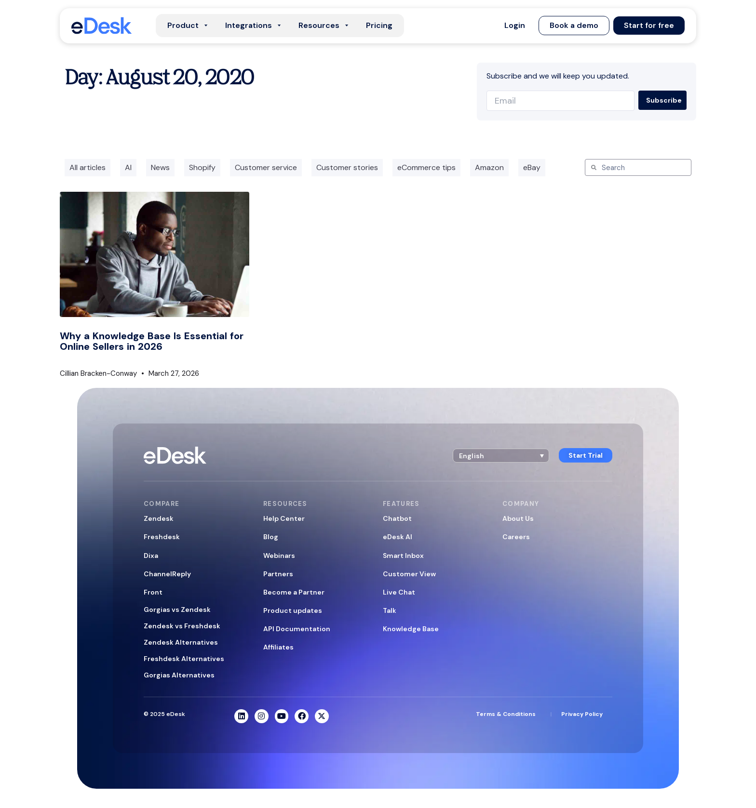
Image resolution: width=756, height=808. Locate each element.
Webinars (279, 555)
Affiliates (278, 647)
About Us (518, 518)
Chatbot (397, 518)
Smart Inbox (403, 555)
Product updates (292, 610)
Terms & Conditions (506, 714)
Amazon (489, 167)
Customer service (266, 167)
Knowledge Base (411, 628)
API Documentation (296, 628)
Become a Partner (293, 592)
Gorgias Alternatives (179, 675)
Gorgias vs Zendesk (177, 609)
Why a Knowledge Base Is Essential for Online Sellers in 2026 (151, 341)
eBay (531, 167)
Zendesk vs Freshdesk (182, 626)
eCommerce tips (426, 167)
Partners (278, 574)
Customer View (409, 574)
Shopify (202, 167)
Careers (516, 536)
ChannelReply (167, 574)
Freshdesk (162, 536)
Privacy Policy (582, 714)
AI (128, 167)
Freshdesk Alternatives (184, 658)
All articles (87, 167)
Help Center (284, 518)
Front (153, 592)
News (160, 167)
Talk (389, 610)
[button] (515, 25)
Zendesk (159, 518)
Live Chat (399, 592)
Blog (270, 536)
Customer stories (347, 167)
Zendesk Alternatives (181, 642)
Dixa (151, 555)
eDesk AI (397, 536)
